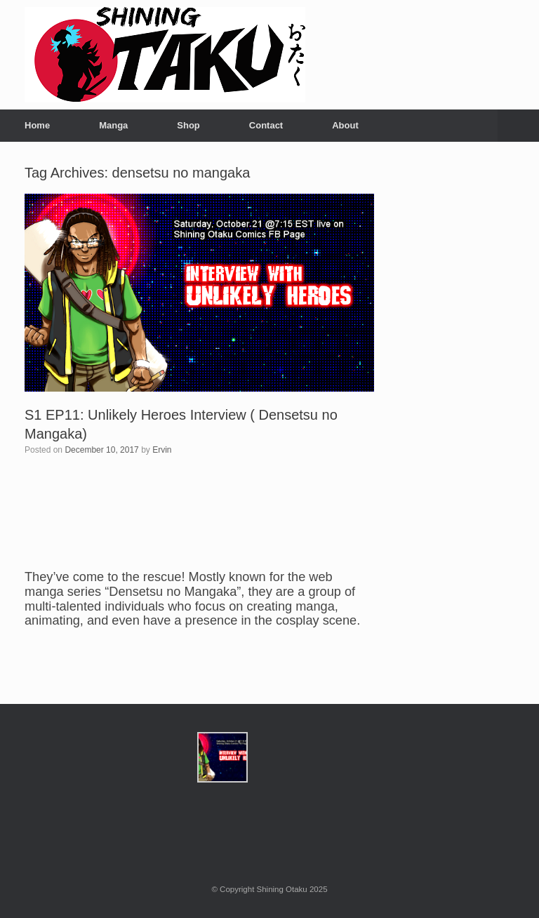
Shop (188, 125)
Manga (113, 125)
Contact (266, 125)
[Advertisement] (456, 376)
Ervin (161, 450)
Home (37, 125)
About (345, 125)
